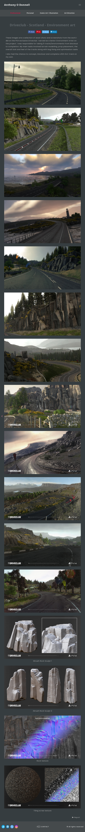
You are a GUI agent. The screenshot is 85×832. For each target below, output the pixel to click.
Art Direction (69, 13)
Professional (15, 13)
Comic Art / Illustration (49, 13)
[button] (76, 817)
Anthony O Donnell (17, 4)
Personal (30, 13)
